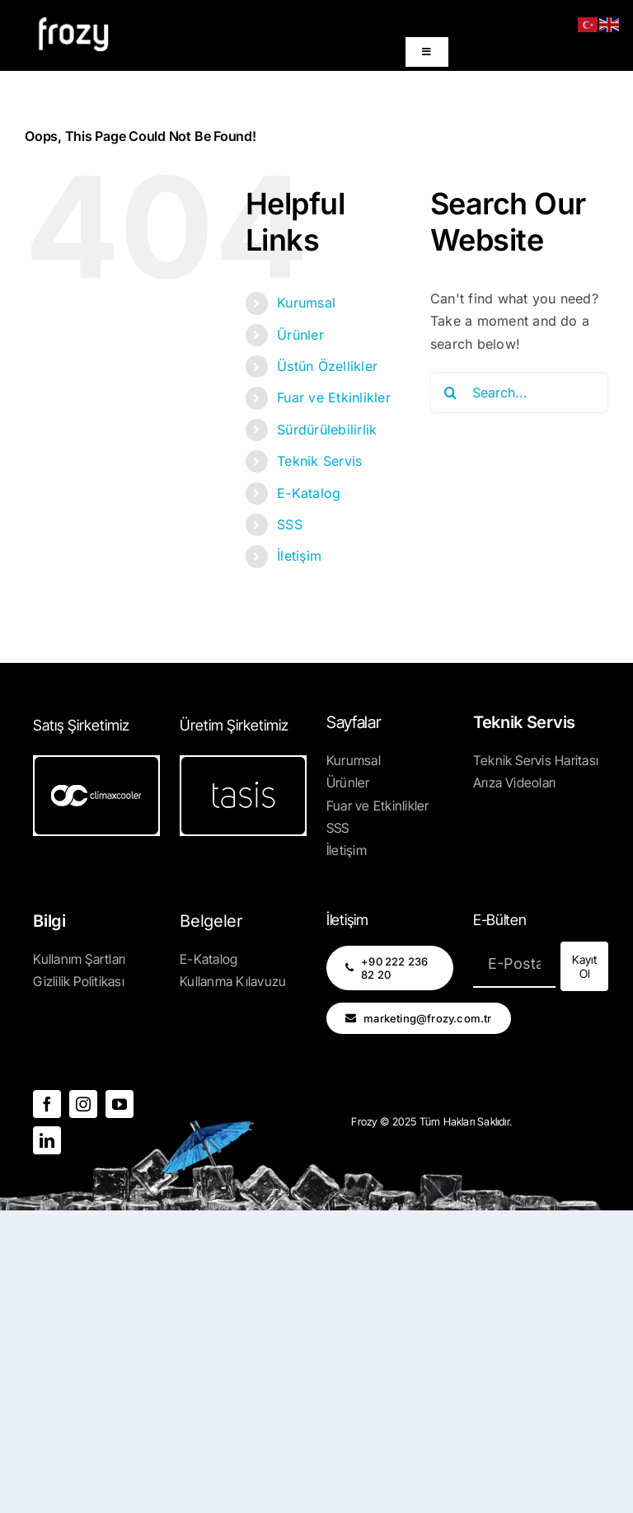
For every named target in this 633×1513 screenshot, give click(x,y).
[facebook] (47, 1104)
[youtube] (120, 1104)
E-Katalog (308, 493)
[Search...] (519, 392)
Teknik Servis (319, 461)
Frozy (364, 1121)
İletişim (299, 555)
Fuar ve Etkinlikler (334, 397)
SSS (289, 524)
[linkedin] (47, 1140)
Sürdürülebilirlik (327, 429)
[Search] (450, 392)
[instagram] (83, 1104)
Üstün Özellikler (327, 366)
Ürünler (300, 335)
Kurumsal (306, 302)
